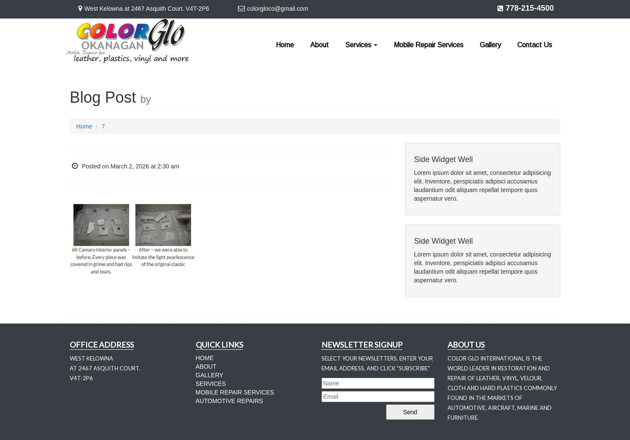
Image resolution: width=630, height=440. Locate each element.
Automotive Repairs (229, 400)
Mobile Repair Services (428, 45)
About (319, 45)
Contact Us (534, 45)
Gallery (490, 45)
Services (361, 45)
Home (285, 45)
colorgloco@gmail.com (277, 8)
